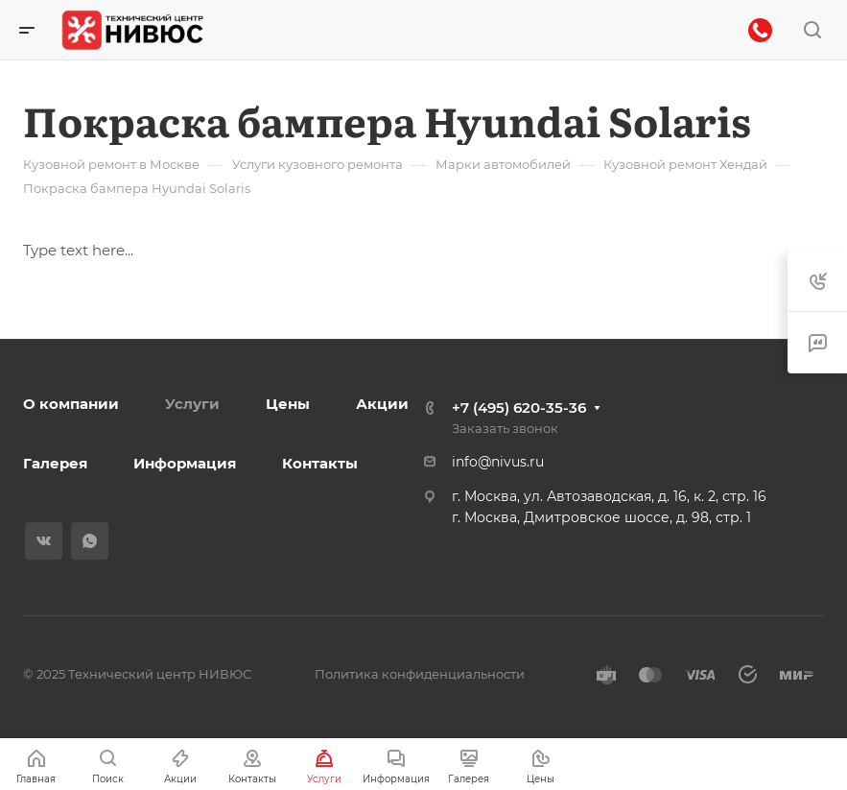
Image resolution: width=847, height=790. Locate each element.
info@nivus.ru (498, 461)
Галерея (55, 463)
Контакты (320, 463)
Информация (184, 463)
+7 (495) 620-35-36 (519, 407)
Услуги (192, 404)
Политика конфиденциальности (420, 674)
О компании (71, 404)
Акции (382, 404)
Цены (288, 404)
